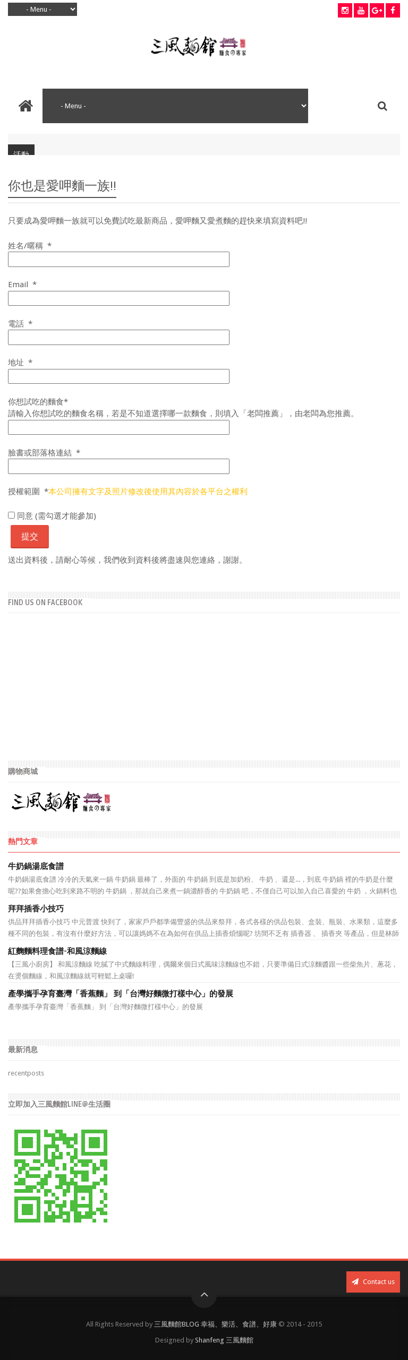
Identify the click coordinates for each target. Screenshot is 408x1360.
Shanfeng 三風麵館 (224, 1340)
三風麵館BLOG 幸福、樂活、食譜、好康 (215, 1324)
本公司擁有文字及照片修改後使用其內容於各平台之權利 (148, 491)
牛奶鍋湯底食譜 (36, 866)
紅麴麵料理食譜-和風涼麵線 (57, 951)
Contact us (373, 1282)
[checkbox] (11, 515)
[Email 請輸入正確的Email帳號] (119, 298)
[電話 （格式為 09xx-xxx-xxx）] (119, 337)
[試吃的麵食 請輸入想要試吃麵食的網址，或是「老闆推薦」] (119, 427)
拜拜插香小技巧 (36, 909)
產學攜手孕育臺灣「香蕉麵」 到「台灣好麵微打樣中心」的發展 (120, 994)
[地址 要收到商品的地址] (119, 376)
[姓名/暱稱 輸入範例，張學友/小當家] (119, 259)
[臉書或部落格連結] (119, 466)
